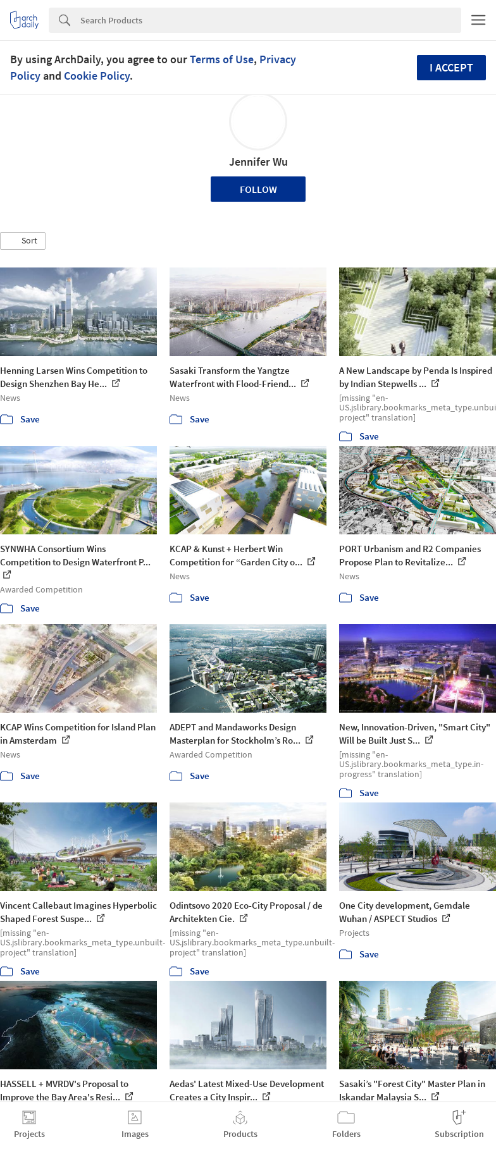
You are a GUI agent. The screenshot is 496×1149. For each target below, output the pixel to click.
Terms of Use (222, 59)
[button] (23, 241)
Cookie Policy (97, 75)
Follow (258, 189)
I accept (451, 67)
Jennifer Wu (258, 161)
